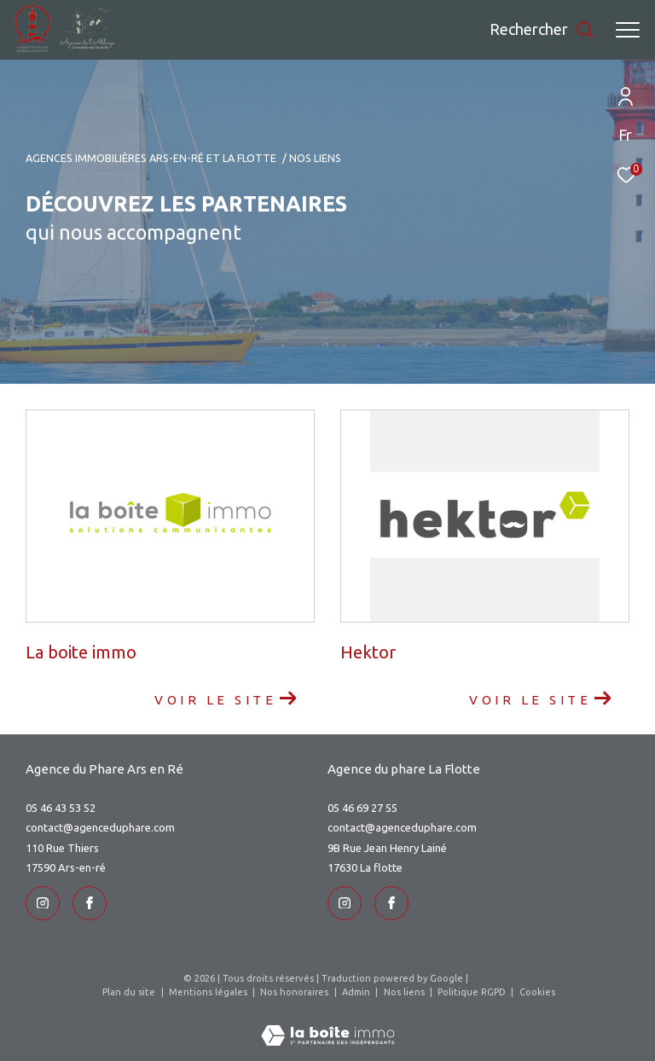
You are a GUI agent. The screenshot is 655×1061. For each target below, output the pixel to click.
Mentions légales (209, 992)
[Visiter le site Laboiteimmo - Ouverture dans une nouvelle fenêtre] (328, 1024)
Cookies (537, 992)
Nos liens (405, 992)
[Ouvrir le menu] (627, 30)
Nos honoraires (295, 992)
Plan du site (130, 992)
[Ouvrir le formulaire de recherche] (542, 30)
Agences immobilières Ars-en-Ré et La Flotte (151, 158)
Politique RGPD (472, 992)
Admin (357, 992)
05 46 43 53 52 (61, 808)
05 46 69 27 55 (362, 808)
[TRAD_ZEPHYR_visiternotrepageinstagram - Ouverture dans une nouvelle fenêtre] (43, 903)
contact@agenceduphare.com (100, 827)
